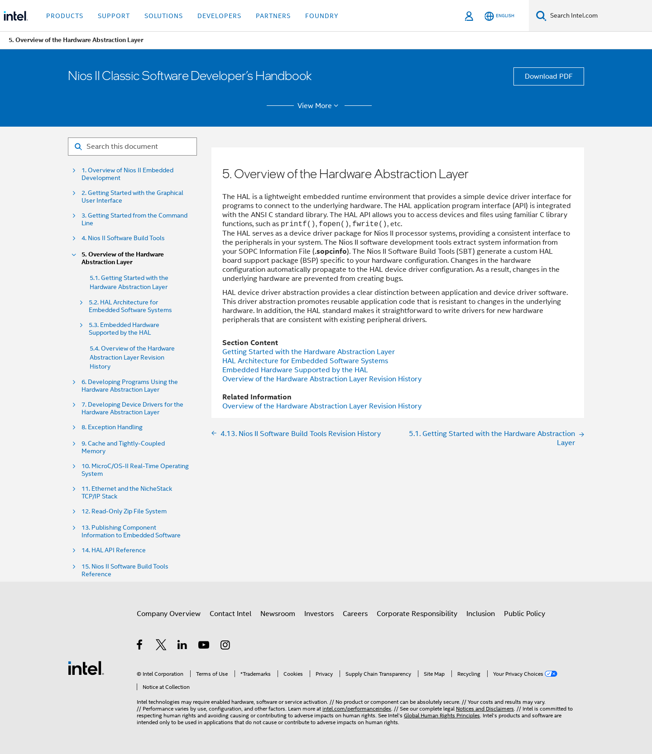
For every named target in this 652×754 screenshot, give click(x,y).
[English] (499, 16)
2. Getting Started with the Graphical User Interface (132, 196)
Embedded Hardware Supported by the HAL (295, 370)
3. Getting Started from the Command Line (134, 219)
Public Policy (524, 613)
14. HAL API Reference (114, 550)
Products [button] (64, 16)
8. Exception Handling (112, 427)
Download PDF (549, 76)
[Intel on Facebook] (140, 646)
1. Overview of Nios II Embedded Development (127, 174)
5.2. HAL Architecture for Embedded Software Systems (130, 306)
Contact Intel (230, 613)
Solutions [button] (163, 16)
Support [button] (114, 16)
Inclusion (480, 613)
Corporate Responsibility (417, 613)
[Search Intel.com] (599, 15)
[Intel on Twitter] (161, 646)
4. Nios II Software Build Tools (123, 238)
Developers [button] (219, 16)
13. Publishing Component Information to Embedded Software (131, 531)
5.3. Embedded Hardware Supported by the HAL (124, 329)
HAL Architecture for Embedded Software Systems (305, 360)
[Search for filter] (132, 147)
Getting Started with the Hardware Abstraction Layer (308, 351)
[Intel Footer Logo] (86, 667)
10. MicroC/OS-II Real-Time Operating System (135, 470)
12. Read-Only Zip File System (124, 511)
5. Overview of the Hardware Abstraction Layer (123, 258)
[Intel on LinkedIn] (183, 646)
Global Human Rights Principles (442, 715)
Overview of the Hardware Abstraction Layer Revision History (322, 379)
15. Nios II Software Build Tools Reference (125, 570)
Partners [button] (273, 16)
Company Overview (169, 613)
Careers (355, 613)
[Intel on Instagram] (226, 646)
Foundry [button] (322, 16)
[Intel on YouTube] (204, 646)
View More (319, 105)
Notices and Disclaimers (485, 708)
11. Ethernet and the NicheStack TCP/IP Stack (127, 492)
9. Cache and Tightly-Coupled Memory (123, 447)
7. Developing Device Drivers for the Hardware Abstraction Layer (132, 408)
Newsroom (277, 613)
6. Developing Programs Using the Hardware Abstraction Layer (130, 386)
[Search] (541, 15)
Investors (319, 613)
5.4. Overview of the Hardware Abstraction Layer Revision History (132, 357)
